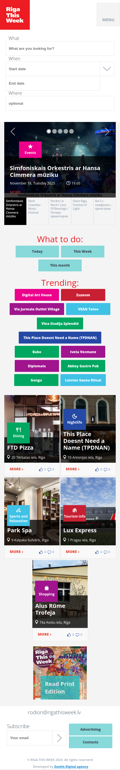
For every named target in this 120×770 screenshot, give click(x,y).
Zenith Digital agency (71, 766)
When (14, 58)
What (14, 38)
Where (15, 93)
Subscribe (18, 726)
